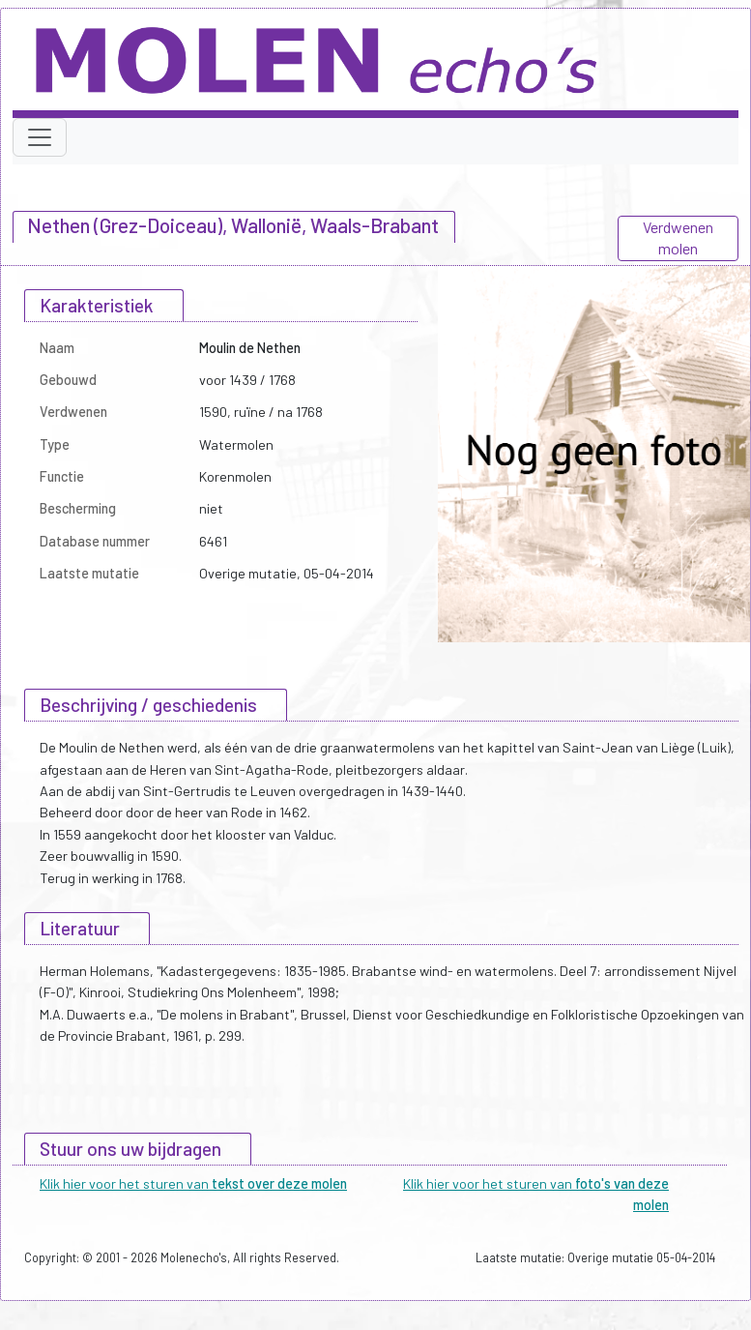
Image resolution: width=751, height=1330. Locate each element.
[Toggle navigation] (40, 137)
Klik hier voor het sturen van (193, 1183)
